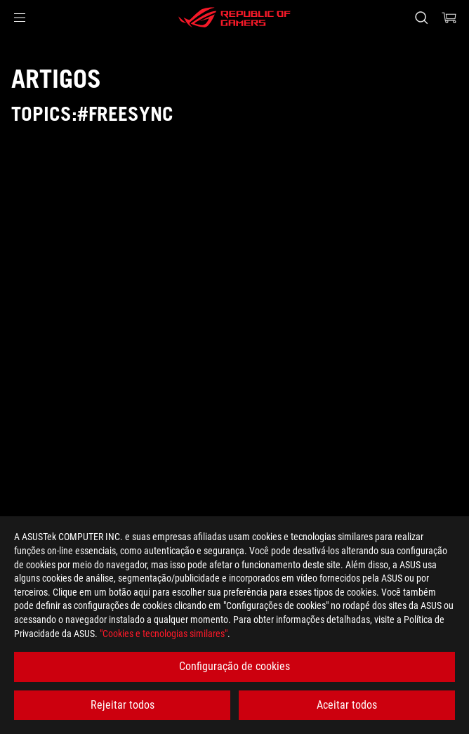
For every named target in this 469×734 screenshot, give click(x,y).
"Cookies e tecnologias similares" (163, 633)
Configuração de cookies (234, 666)
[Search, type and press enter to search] (421, 17)
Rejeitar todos (122, 705)
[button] (19, 17)
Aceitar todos (347, 705)
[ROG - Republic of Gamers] (234, 17)
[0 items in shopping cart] (449, 17)
